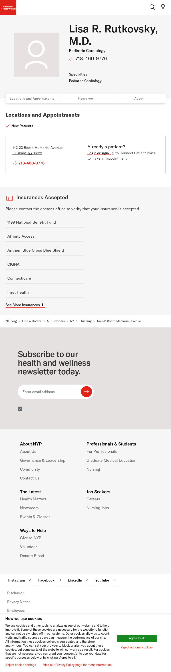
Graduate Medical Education (111, 460)
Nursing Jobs (98, 507)
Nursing (93, 469)
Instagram (20, 580)
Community (30, 469)
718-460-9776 (91, 58)
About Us (28, 451)
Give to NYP (30, 537)
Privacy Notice (18, 602)
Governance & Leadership (42, 460)
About (139, 98)
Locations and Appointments (32, 98)
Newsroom (29, 507)
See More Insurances (23, 305)
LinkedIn (79, 580)
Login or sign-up (100, 153)
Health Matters (33, 498)
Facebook (50, 580)
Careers (93, 498)
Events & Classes (35, 516)
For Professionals (102, 451)
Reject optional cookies (137, 647)
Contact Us (29, 478)
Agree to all (137, 638)
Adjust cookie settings (20, 665)
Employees (16, 610)
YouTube (106, 580)
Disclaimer (15, 593)
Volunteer (28, 546)
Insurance (85, 98)
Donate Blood (32, 555)
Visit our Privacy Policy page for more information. (78, 665)
